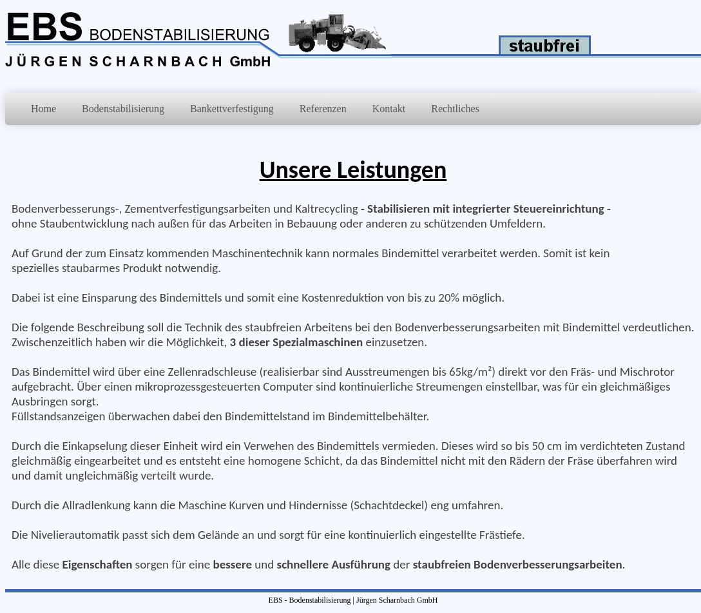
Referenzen (323, 108)
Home (43, 108)
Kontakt (389, 108)
